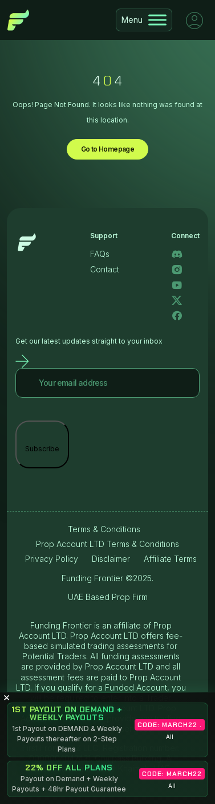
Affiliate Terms (170, 559)
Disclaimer (111, 559)
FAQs (99, 254)
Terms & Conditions (104, 529)
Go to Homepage (108, 149)
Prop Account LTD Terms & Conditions (107, 544)
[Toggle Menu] (157, 19)
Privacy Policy (51, 559)
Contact (104, 269)
